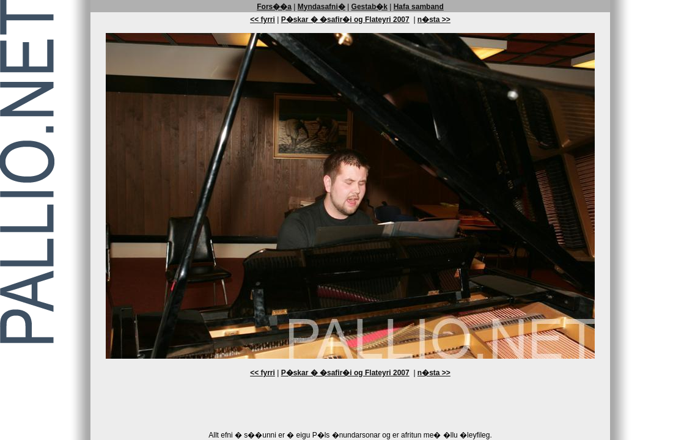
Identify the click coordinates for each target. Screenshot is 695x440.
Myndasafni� (321, 6)
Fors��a (274, 6)
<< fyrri (262, 19)
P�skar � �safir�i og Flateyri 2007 (345, 19)
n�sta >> (433, 19)
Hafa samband (419, 6)
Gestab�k (369, 6)
